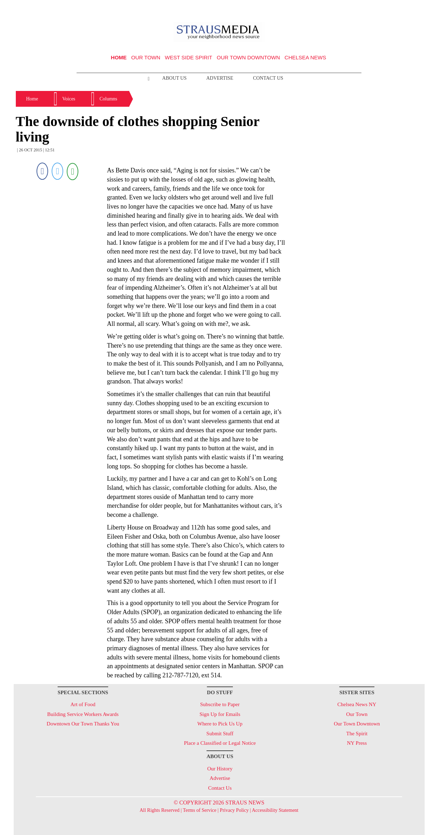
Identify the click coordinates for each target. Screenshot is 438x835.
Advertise (219, 78)
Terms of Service (199, 810)
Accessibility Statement (275, 810)
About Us (174, 78)
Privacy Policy (234, 810)
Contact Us (268, 78)
